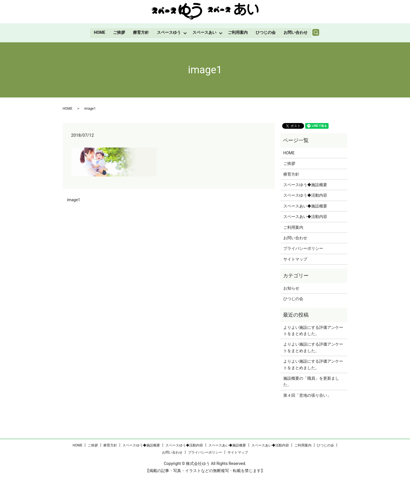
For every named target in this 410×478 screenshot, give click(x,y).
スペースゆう (169, 32)
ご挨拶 (119, 32)
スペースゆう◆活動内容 (305, 195)
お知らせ (291, 287)
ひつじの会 (266, 32)
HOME (99, 32)
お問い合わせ (296, 32)
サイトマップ (295, 258)
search (319, 32)
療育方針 (141, 32)
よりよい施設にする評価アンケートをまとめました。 (313, 330)
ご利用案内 (238, 32)
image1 (73, 199)
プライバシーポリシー (303, 248)
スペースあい (204, 32)
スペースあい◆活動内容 (305, 216)
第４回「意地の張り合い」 (307, 395)
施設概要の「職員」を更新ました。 (311, 381)
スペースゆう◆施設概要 (305, 184)
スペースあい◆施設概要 (305, 205)
